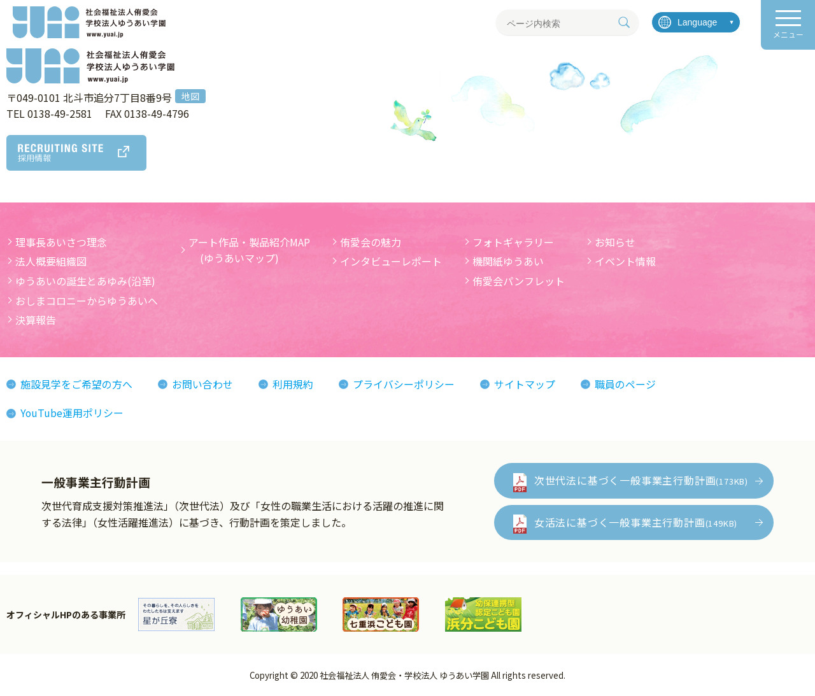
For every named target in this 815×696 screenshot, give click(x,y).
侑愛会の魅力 (370, 242)
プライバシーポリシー (404, 384)
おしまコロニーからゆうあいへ (86, 300)
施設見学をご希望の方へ (76, 384)
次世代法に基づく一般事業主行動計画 (641, 480)
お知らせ (615, 242)
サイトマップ (524, 384)
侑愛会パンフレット (518, 280)
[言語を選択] (696, 22)
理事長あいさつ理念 (61, 242)
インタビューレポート (391, 261)
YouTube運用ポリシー (72, 412)
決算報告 (35, 319)
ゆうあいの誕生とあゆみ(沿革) (85, 280)
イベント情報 (625, 261)
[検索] (624, 22)
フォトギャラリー (513, 242)
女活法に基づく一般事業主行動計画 (635, 522)
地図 (190, 96)
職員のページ (625, 384)
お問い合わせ (202, 384)
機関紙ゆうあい (508, 261)
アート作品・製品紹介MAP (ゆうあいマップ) (249, 250)
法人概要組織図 (51, 261)
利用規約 (293, 384)
